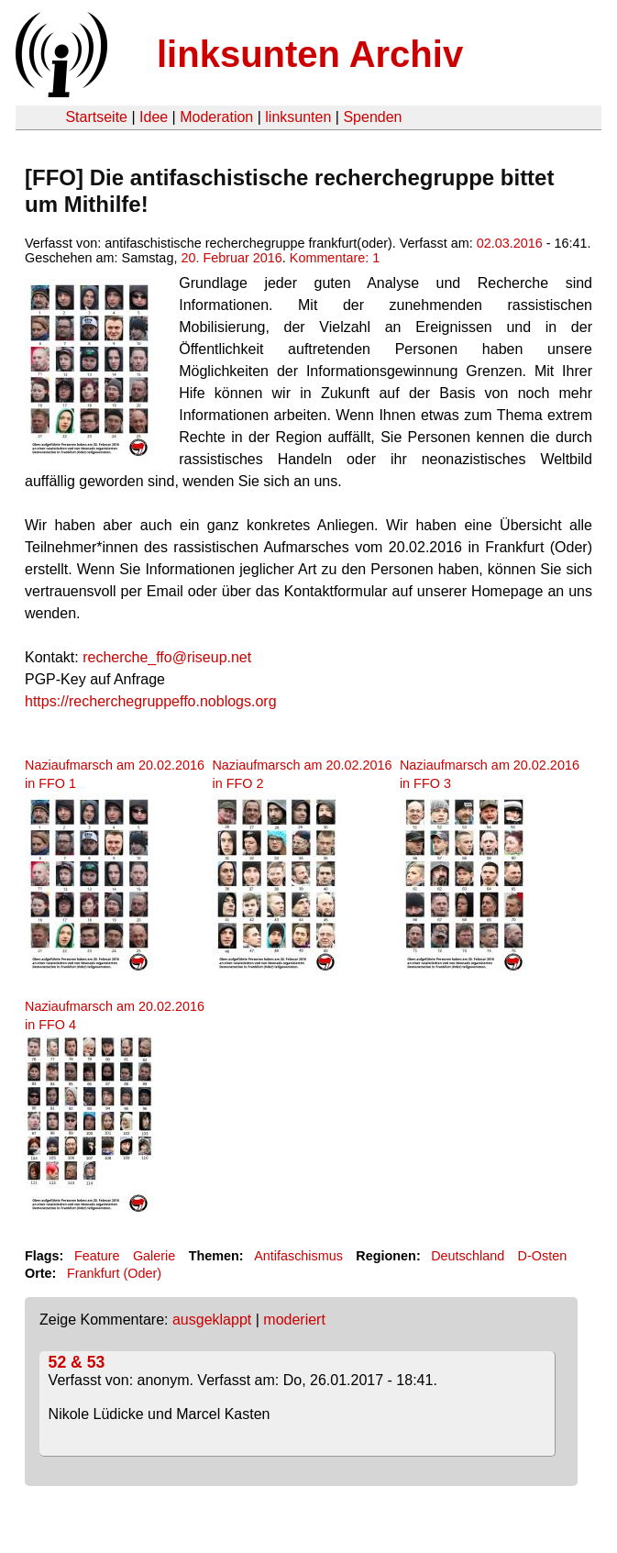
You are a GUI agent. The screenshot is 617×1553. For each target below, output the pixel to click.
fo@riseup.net (205, 657)
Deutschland (467, 1255)
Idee (153, 117)
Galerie (154, 1255)
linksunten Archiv (310, 54)
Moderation (216, 117)
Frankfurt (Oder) (114, 1273)
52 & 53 (77, 1362)
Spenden (372, 117)
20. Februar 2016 (231, 257)
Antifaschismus (298, 1255)
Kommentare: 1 (335, 257)
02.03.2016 (510, 243)
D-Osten (542, 1255)
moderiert (294, 1319)
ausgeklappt (211, 1319)
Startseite (96, 117)
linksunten (298, 117)
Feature (97, 1255)
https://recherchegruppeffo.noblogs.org (151, 701)
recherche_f (121, 657)
